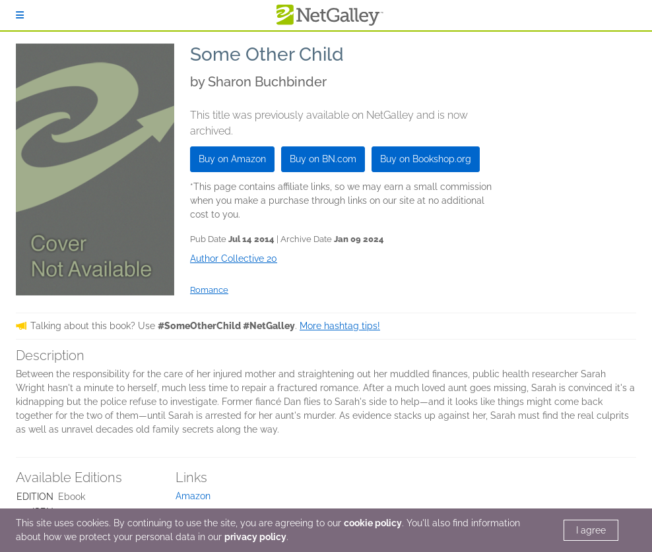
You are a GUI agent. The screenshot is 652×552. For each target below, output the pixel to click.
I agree (591, 530)
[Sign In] (20, 15)
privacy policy (255, 537)
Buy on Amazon (232, 159)
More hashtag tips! (340, 326)
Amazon (193, 496)
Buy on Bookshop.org (425, 159)
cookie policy (373, 523)
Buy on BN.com (323, 159)
